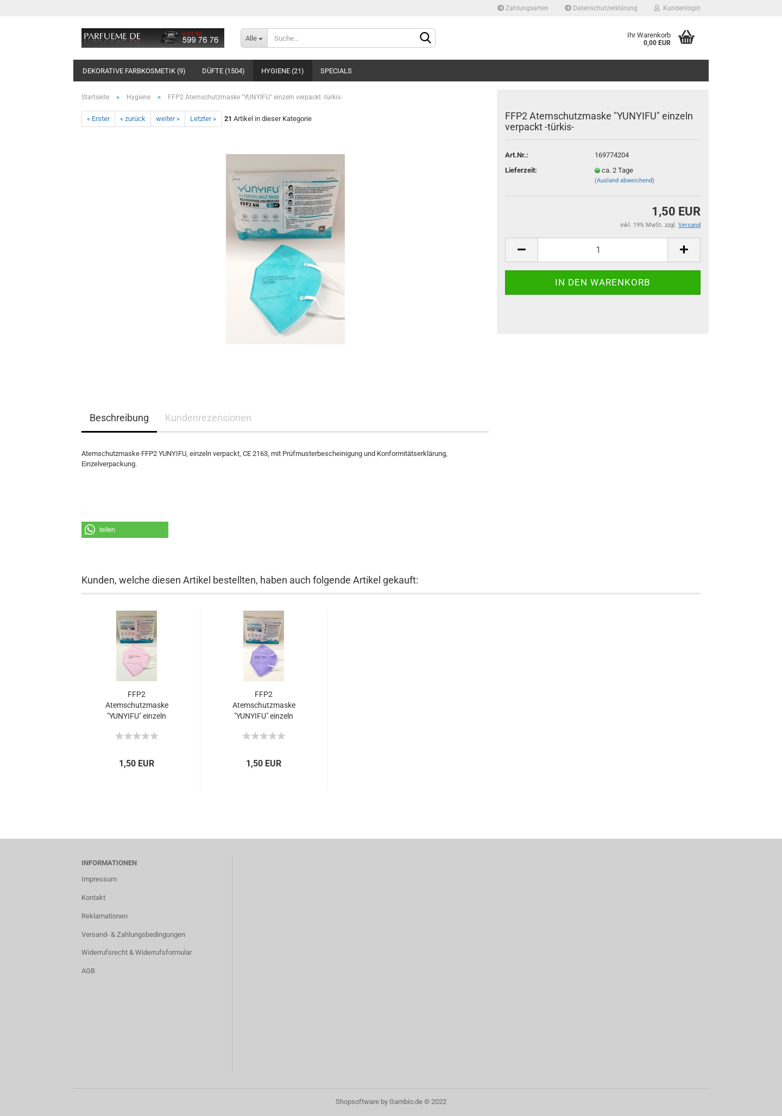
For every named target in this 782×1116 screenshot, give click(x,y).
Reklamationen (104, 916)
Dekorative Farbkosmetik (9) (134, 71)
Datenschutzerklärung (601, 8)
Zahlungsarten (522, 8)
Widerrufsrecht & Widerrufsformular (136, 952)
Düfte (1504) (223, 71)
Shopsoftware (357, 1102)
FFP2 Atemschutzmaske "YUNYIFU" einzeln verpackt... (136, 706)
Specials (336, 71)
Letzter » (203, 119)
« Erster (98, 119)
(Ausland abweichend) (624, 180)
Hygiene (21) (282, 71)
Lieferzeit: (521, 170)
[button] (124, 530)
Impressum (99, 879)
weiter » (168, 119)
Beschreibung (119, 417)
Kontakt (93, 897)
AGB (88, 971)
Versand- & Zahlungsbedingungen (133, 934)
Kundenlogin (677, 8)
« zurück (133, 119)
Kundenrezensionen (208, 417)
